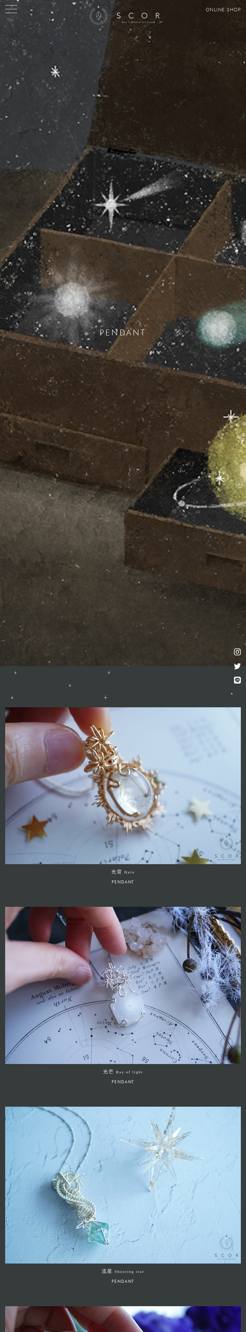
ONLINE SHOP (223, 10)
